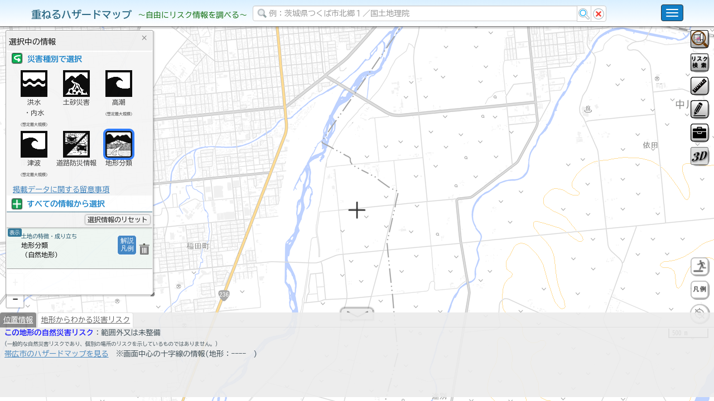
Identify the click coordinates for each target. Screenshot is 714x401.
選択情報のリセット (118, 219)
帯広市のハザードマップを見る (56, 383)
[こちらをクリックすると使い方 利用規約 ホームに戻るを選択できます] (672, 12)
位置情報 (18, 349)
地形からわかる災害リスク (85, 349)
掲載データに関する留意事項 (61, 189)
